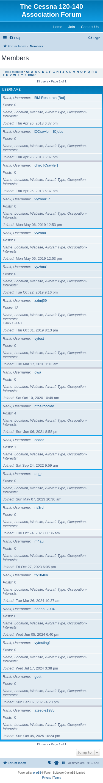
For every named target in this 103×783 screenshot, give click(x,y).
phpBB (37, 772)
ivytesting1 (42, 643)
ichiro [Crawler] (46, 165)
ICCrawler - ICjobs (48, 131)
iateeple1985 (44, 710)
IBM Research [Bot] (49, 98)
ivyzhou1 (41, 267)
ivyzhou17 (42, 199)
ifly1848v (41, 575)
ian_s (38, 474)
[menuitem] (14, 38)
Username (11, 90)
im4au (39, 541)
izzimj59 (40, 300)
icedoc (39, 440)
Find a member (13, 71)
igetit (37, 676)
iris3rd (39, 507)
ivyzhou (40, 233)
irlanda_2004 (44, 609)
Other (32, 75)
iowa (37, 372)
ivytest (39, 338)
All (27, 71)
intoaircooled (44, 406)
